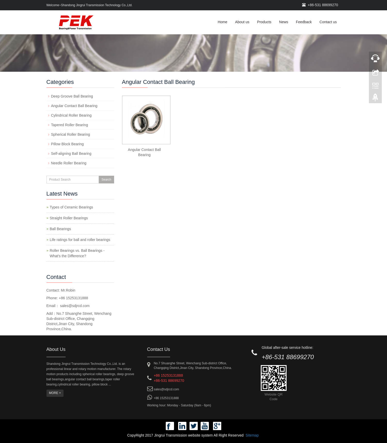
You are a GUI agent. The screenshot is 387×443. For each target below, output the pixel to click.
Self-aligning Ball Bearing (71, 153)
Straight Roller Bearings (69, 218)
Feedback (304, 22)
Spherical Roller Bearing (70, 134)
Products (264, 22)
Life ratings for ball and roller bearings (80, 240)
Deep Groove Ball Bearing (72, 96)
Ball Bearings (60, 229)
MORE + (55, 393)
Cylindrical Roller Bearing (71, 115)
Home (222, 22)
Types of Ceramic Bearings (71, 207)
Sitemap (252, 435)
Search (106, 179)
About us (242, 22)
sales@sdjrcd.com (74, 306)
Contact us (328, 22)
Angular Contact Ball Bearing (74, 106)
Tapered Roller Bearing (69, 125)
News (283, 22)
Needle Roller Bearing (68, 163)
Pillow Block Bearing (67, 144)
